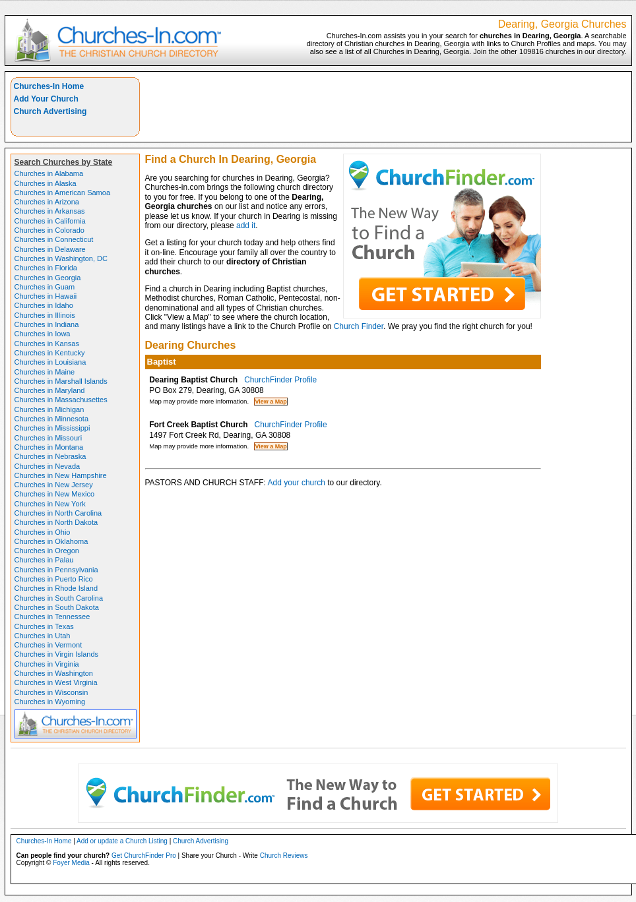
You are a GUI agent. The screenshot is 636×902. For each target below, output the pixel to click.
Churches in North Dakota (56, 522)
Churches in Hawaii (46, 296)
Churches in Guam (45, 287)
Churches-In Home (49, 86)
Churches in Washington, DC (61, 258)
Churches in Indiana (47, 324)
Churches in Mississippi (52, 428)
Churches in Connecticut (54, 239)
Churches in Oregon (47, 551)
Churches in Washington (54, 673)
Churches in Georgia (48, 278)
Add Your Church (46, 99)
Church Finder (358, 326)
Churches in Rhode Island (56, 588)
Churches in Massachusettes (61, 400)
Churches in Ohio (43, 532)
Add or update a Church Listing (122, 841)
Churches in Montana (49, 447)
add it (245, 225)
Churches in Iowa (43, 334)
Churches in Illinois (45, 315)
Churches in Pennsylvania (56, 570)
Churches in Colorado (49, 230)
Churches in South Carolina (59, 598)
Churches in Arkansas (50, 211)
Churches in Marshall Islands (61, 381)
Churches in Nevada (47, 466)
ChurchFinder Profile (280, 379)
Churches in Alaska (46, 183)
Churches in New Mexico (55, 494)
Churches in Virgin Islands (57, 654)
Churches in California (50, 221)
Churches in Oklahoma (51, 541)
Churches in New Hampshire (61, 475)
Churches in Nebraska (50, 456)
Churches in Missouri (48, 438)
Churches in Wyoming (50, 702)
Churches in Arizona (47, 202)
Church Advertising (50, 111)
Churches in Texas (44, 626)
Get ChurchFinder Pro (143, 855)
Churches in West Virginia (56, 682)
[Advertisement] (386, 106)
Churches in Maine (45, 372)
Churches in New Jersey (54, 485)
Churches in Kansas (47, 343)
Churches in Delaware (50, 249)
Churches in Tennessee (52, 616)
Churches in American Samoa (63, 192)
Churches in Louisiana (50, 362)
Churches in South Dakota (57, 607)
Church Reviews (284, 855)
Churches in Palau (44, 560)
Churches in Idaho (44, 305)
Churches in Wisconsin (51, 692)
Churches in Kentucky (50, 353)
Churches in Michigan (49, 409)
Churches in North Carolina (58, 513)
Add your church (296, 482)
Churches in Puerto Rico (54, 579)
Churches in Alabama (49, 173)
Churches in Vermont (48, 645)
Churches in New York (50, 504)
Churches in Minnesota (52, 419)
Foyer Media (71, 862)
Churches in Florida (46, 268)
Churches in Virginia (47, 664)
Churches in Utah (43, 636)
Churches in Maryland (50, 390)
